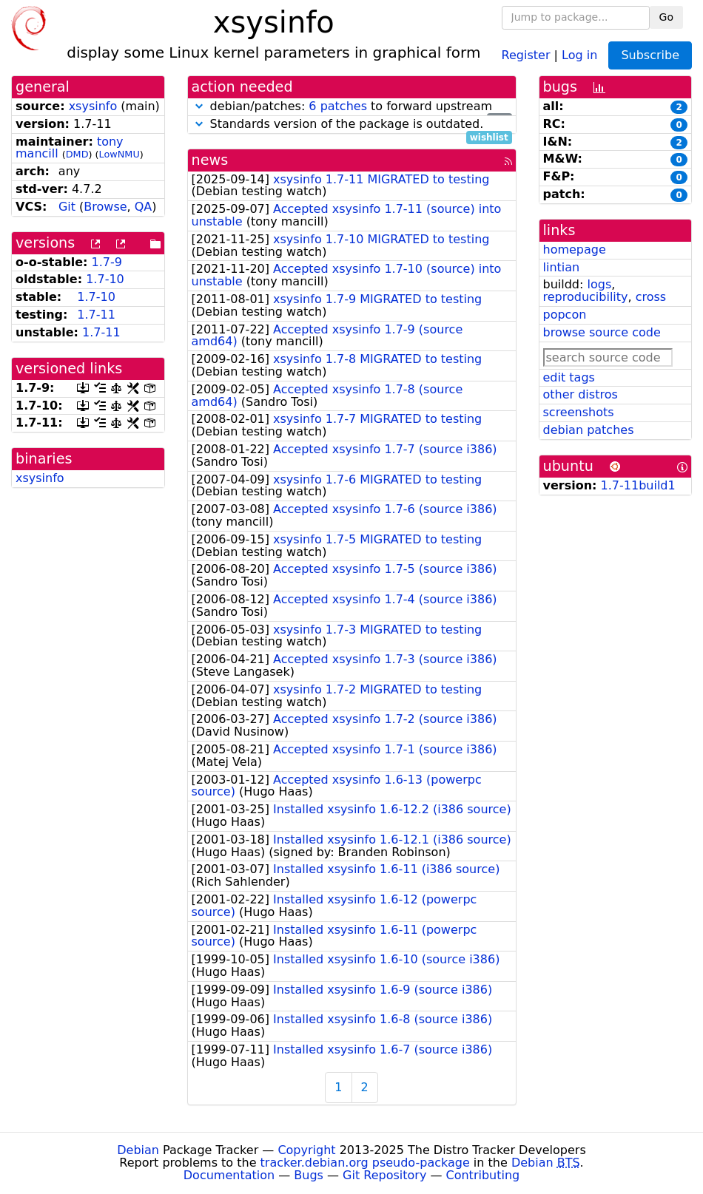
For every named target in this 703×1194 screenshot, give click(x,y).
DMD (77, 154)
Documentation (229, 1175)
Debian (138, 1150)
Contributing (483, 1175)
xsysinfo (93, 106)
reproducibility (585, 297)
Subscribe (650, 55)
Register (526, 54)
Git (66, 207)
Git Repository (384, 1175)
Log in (579, 54)
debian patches (588, 430)
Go (666, 17)
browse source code (602, 332)
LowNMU (119, 154)
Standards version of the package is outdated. (352, 124)
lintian (561, 267)
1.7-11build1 (638, 485)
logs (599, 284)
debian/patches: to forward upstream (352, 107)
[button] (199, 106)
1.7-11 (96, 315)
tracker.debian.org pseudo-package (365, 1163)
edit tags (569, 377)
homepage (574, 249)
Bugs (308, 1175)
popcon (565, 315)
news (210, 160)
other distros (580, 394)
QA (143, 207)
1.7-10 (105, 279)
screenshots (578, 412)
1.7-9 (107, 262)
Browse (105, 207)
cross (651, 297)
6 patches (338, 106)
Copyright (306, 1150)
